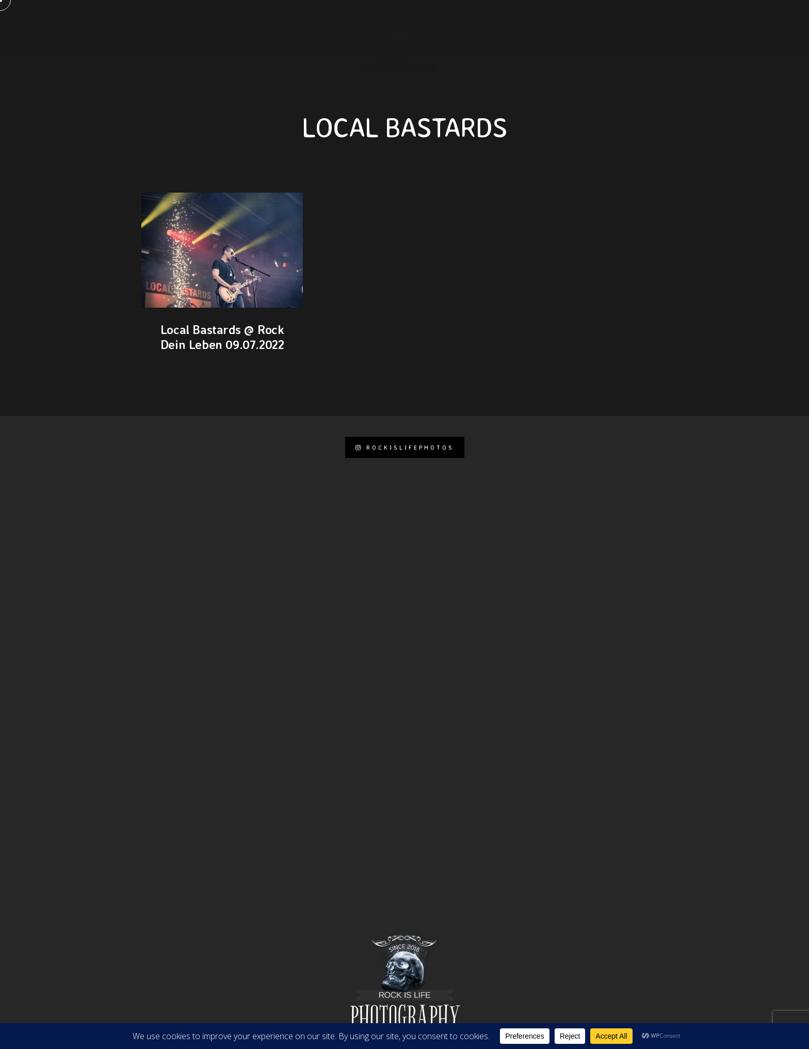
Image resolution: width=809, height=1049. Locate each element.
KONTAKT (313, 26)
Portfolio (486, 26)
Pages (262, 26)
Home (216, 26)
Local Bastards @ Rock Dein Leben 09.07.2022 (222, 337)
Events (600, 26)
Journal (547, 26)
